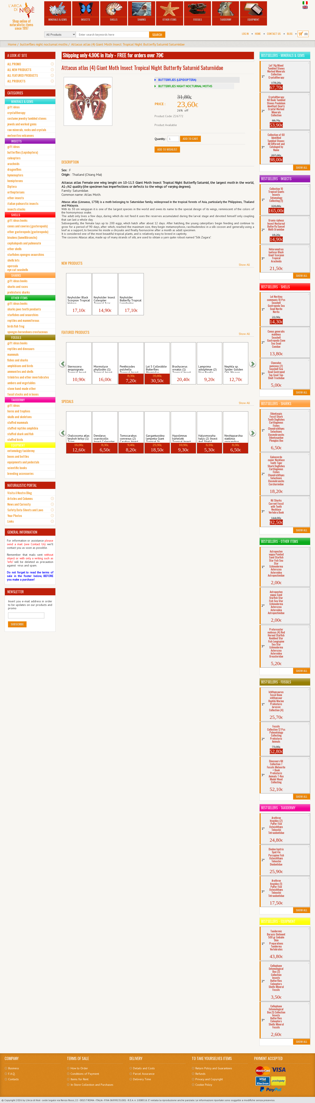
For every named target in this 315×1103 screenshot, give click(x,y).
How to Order (79, 1068)
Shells (114, 11)
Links (10, 521)
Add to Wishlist (167, 149)
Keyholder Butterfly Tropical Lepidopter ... (130, 299)
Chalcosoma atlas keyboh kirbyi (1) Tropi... (78, 438)
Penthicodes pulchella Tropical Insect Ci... (129, 369)
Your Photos (14, 515)
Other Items (169, 11)
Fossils (197, 11)
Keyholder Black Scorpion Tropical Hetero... (79, 299)
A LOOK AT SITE (17, 55)
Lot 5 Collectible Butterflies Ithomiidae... (156, 369)
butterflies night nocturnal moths (44, 44)
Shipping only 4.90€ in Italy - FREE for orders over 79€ (113, 55)
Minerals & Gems (58, 11)
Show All (244, 265)
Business (13, 1068)
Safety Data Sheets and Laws (25, 509)
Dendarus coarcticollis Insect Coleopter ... (104, 438)
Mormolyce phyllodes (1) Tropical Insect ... (104, 369)
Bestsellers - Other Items (279, 541)
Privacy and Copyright (209, 1079)
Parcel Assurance (144, 1074)
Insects (86, 11)
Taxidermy (225, 11)
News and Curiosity (19, 504)
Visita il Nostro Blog (19, 492)
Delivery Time (142, 1079)
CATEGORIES (15, 93)
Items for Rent (79, 1079)
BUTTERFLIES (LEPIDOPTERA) (177, 80)
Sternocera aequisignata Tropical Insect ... (78, 369)
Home (258, 33)
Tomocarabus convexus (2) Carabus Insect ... (130, 438)
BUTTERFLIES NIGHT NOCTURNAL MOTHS (185, 86)
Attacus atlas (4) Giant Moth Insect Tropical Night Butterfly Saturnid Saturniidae (128, 44)
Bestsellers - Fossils (276, 682)
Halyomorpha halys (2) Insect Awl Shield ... (207, 438)
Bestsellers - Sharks (276, 403)
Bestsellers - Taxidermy (278, 808)
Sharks (141, 11)
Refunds (200, 1074)
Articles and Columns (20, 498)
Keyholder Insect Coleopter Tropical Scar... (104, 299)
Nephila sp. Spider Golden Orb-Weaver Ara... (233, 369)
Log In (245, 33)
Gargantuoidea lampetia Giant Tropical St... (155, 438)
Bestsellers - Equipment (278, 921)
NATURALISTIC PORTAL (22, 485)
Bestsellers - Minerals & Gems (282, 55)
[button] (64, 364)
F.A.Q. (11, 1074)
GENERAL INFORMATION (22, 532)
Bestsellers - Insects (276, 179)
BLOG (289, 33)
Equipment (253, 11)
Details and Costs (144, 1068)
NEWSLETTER (15, 592)
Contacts (13, 1079)
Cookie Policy (203, 1085)
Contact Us (274, 33)
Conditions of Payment (85, 1074)
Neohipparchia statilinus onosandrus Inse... (233, 438)
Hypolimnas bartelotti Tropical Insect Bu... (181, 438)
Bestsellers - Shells (275, 287)
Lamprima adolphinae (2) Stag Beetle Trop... (207, 369)
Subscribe (17, 624)
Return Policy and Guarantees (213, 1068)
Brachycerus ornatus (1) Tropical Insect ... (183, 369)
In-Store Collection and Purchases (92, 1085)
